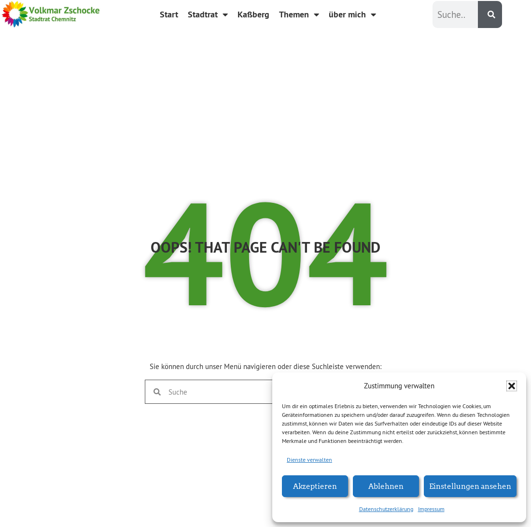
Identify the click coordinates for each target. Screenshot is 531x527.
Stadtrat (208, 14)
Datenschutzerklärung (386, 509)
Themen (299, 14)
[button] (512, 386)
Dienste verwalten (309, 459)
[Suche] (490, 14)
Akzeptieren (315, 485)
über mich (352, 14)
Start (169, 14)
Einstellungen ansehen (470, 485)
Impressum (431, 509)
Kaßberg (253, 14)
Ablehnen (386, 485)
